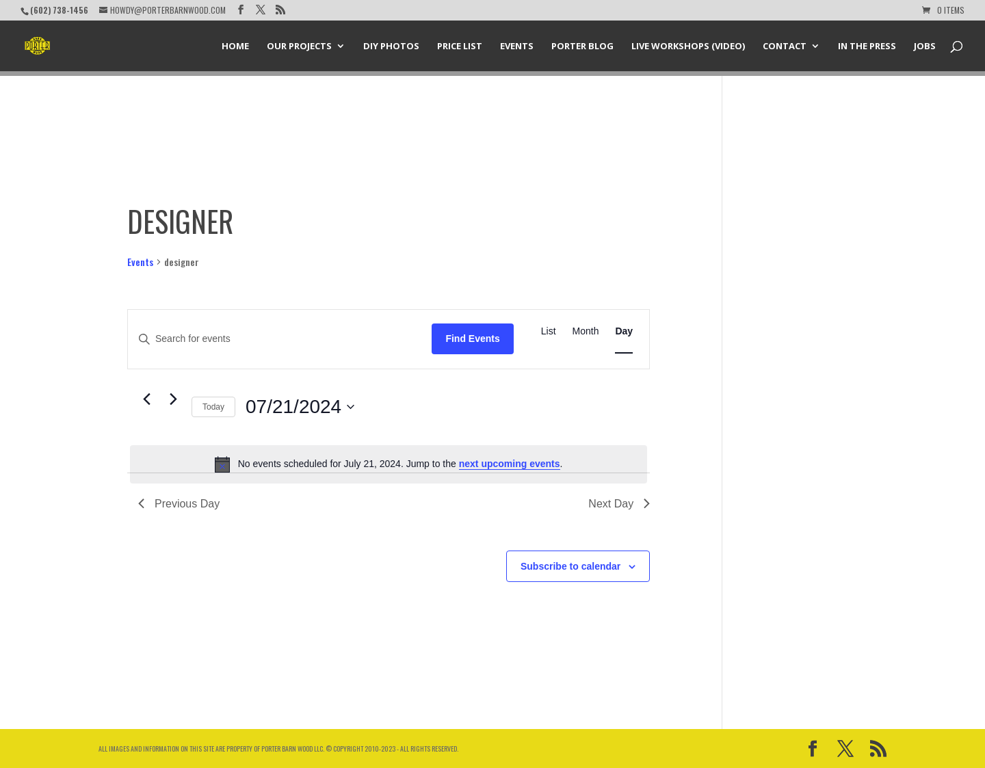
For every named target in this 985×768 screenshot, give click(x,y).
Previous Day (179, 503)
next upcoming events (509, 463)
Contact (784, 46)
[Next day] (173, 399)
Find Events (472, 338)
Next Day (619, 503)
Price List (459, 46)
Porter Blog (582, 46)
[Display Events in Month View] (586, 331)
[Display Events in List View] (548, 331)
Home (235, 46)
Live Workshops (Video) (688, 46)
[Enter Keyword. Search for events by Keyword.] (280, 338)
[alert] (388, 464)
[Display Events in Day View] (624, 331)
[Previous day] (146, 399)
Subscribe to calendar (570, 566)
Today (213, 407)
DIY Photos (391, 46)
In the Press (867, 46)
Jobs (925, 46)
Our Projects (299, 46)
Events (517, 46)
